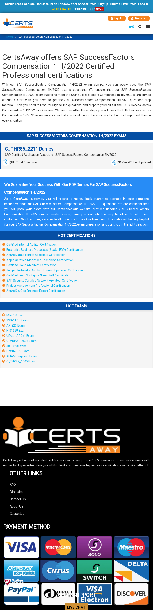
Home (9, 36)
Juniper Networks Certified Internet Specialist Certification (43, 270)
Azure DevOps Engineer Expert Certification (33, 290)
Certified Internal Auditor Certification (29, 244)
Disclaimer (18, 492)
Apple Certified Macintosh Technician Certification (38, 260)
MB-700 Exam (13, 315)
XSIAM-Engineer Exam (19, 356)
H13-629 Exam (14, 330)
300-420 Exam (14, 346)
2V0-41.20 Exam (15, 320)
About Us (16, 506)
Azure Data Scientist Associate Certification (33, 255)
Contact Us (18, 499)
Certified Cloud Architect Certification (29, 265)
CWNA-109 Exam (16, 351)
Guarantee (17, 514)
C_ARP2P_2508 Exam (19, 341)
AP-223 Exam (13, 325)
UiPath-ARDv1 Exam (18, 335)
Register (139, 18)
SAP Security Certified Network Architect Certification (40, 280)
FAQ (13, 484)
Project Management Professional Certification (36, 285)
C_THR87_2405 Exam (19, 361)
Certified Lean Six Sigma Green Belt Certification (36, 275)
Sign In (117, 18)
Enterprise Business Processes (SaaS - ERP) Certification (42, 249)
